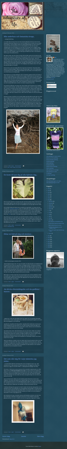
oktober (50, 205)
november (51, 203)
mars (50, 218)
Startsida (23, 436)
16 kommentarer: (18, 165)
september (51, 206)
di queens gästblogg (50, 164)
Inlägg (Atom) (11, 439)
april (50, 216)
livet (17, 167)
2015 (49, 199)
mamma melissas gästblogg (51, 166)
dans (8, 167)
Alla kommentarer (51, 87)
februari (50, 219)
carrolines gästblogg (50, 161)
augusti (50, 208)
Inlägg (49, 84)
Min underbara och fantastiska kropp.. (19, 36)
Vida (55, 57)
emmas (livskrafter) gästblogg (52, 159)
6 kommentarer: (18, 225)
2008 (49, 247)
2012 (49, 239)
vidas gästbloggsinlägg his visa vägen (53, 180)
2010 (49, 243)
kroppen (14, 167)
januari (50, 233)
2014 (49, 235)
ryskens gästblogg (49, 163)
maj (49, 214)
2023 (49, 188)
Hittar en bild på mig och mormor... (18, 234)
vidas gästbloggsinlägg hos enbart (53, 182)
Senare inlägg (6, 436)
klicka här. (53, 77)
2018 (49, 194)
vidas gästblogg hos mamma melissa (53, 156)
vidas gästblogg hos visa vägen (52, 169)
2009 (49, 245)
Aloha (9, 214)
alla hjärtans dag (10, 226)
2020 (49, 190)
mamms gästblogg (49, 168)
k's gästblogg (48, 173)
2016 (49, 197)
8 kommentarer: (18, 281)
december (51, 201)
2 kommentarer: (18, 351)
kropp (11, 167)
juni (49, 212)
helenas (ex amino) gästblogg (52, 157)
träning (19, 167)
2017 (49, 196)
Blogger (39, 446)
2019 (49, 192)
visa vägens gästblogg (50, 175)
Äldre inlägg (40, 436)
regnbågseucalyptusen (14, 208)
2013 (49, 237)
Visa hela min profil (50, 79)
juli (49, 210)
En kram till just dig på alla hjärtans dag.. (20, 175)
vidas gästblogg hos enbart (51, 171)
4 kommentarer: (18, 432)
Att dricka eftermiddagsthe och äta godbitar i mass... (55, 228)
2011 (49, 241)
